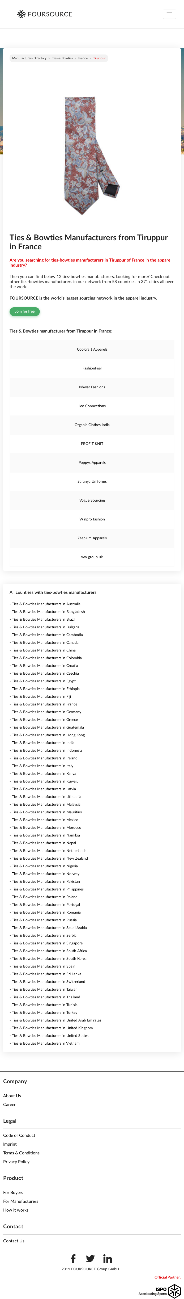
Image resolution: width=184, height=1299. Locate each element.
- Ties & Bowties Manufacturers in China (43, 650)
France (83, 58)
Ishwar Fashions (92, 387)
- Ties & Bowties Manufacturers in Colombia (46, 658)
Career (9, 1105)
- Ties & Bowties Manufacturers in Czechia (44, 673)
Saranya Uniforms (92, 482)
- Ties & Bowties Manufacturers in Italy (41, 766)
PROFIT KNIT (92, 444)
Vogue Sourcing (92, 500)
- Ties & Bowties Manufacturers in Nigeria (44, 866)
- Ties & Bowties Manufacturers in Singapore (46, 943)
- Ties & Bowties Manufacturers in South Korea (48, 959)
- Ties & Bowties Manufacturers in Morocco (45, 828)
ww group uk (92, 557)
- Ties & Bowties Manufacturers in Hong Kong (47, 735)
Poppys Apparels (92, 463)
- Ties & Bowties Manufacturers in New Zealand (49, 858)
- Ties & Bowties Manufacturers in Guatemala (47, 727)
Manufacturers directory (29, 58)
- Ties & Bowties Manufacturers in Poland (44, 897)
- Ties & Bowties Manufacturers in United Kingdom (51, 1028)
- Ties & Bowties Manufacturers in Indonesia (46, 751)
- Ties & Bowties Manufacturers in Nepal (43, 843)
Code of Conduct (19, 1135)
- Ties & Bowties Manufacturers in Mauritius (46, 812)
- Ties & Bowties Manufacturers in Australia (45, 604)
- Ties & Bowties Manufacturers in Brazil (42, 619)
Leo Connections (92, 406)
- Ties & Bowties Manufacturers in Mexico (44, 820)
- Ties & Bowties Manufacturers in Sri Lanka (45, 974)
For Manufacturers (20, 1201)
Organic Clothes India (92, 425)
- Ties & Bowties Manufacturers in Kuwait (44, 781)
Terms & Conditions (21, 1153)
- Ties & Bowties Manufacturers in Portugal (45, 905)
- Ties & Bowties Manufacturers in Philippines (47, 889)
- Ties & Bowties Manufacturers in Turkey (43, 1013)
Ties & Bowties (62, 58)
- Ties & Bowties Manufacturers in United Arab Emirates (55, 1020)
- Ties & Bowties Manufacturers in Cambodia (46, 635)
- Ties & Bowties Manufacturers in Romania (45, 912)
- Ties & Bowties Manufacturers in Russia (43, 920)
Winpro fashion (92, 519)
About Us (12, 1096)
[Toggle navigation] (169, 14)
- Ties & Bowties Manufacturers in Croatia (44, 666)
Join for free (25, 311)
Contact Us (13, 1241)
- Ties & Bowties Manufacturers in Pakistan (45, 882)
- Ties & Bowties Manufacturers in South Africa (48, 951)
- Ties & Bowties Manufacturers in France (43, 704)
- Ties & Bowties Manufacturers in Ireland (44, 758)
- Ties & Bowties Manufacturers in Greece (44, 720)
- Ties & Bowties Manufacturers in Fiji (40, 697)
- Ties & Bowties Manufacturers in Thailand (45, 997)
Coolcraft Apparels (92, 349)
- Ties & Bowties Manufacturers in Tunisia (44, 1005)
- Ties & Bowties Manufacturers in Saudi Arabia (48, 928)
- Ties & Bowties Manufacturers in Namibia (45, 835)
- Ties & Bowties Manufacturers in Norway (44, 874)
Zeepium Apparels (92, 538)
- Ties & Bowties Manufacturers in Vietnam (45, 1043)
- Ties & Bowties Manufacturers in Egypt (43, 681)
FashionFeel (92, 368)
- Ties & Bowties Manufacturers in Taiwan (44, 989)
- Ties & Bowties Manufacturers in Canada (44, 643)
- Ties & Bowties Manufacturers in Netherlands (48, 851)
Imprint (10, 1144)
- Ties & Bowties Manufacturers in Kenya (43, 774)
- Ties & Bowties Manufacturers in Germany (45, 712)
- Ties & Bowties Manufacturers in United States (49, 1036)
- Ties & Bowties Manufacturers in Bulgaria (44, 627)
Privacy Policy (16, 1162)
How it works (15, 1210)
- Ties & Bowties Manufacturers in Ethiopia (45, 689)
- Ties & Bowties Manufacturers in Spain (42, 966)
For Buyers (13, 1193)
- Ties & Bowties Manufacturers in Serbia (43, 936)
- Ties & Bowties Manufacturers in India (42, 743)
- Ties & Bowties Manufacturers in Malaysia (45, 804)
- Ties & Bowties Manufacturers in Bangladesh (47, 612)
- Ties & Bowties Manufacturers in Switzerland (47, 982)
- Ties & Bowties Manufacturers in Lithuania (45, 797)
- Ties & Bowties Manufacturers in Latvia (43, 789)
